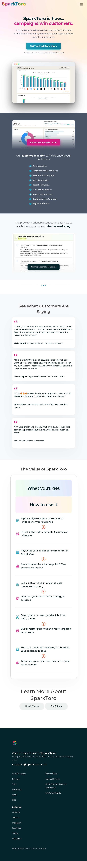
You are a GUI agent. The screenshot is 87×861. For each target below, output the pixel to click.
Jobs (14, 784)
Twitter (15, 833)
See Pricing (56, 706)
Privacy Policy (51, 774)
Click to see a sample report (43, 142)
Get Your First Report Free (43, 46)
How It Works (32, 706)
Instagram (16, 823)
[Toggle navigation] (81, 4)
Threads (15, 818)
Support (15, 779)
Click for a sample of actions (43, 267)
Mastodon (16, 839)
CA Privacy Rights (53, 793)
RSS (14, 800)
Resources (16, 789)
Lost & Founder (19, 774)
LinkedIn (16, 812)
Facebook (16, 828)
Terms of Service (52, 779)
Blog (14, 795)
